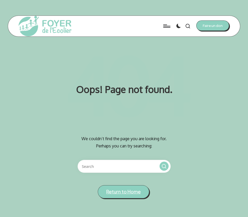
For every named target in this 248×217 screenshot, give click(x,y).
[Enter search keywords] (124, 166)
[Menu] (166, 26)
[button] (212, 25)
